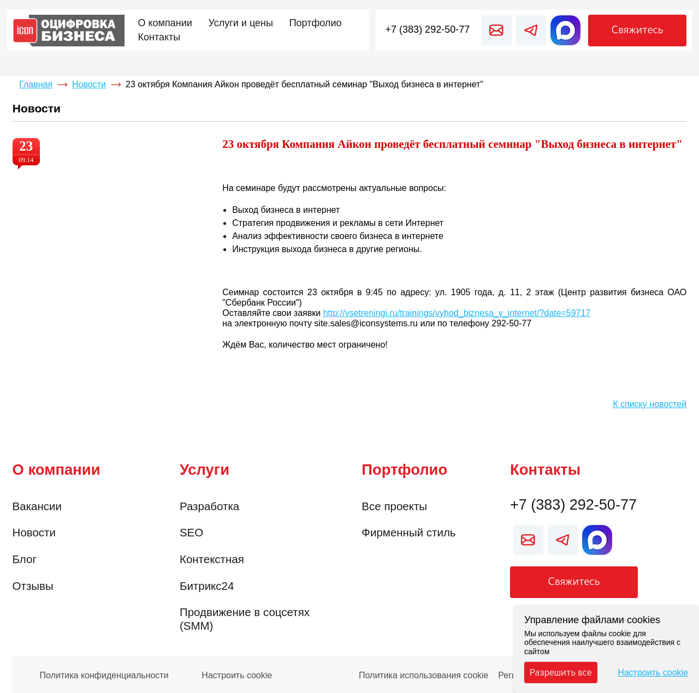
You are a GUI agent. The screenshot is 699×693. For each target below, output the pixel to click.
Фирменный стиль (408, 532)
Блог (25, 559)
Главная (35, 84)
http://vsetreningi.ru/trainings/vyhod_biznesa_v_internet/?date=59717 (457, 313)
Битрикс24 (207, 586)
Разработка (209, 506)
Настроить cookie (237, 676)
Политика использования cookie (424, 676)
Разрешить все (561, 672)
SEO (191, 532)
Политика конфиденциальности (104, 676)
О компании (56, 469)
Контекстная (212, 559)
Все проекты (394, 506)
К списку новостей (649, 404)
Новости (89, 84)
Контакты (545, 469)
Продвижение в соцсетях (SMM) (245, 619)
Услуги (204, 469)
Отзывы (33, 586)
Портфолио (404, 469)
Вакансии (37, 506)
